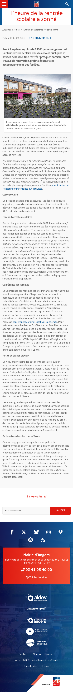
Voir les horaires (36, 577)
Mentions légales (42, 654)
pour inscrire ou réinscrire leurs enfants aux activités (35, 186)
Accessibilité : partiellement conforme (36, 660)
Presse (45, 666)
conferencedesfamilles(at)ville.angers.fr (35, 321)
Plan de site (30, 666)
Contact (23, 654)
